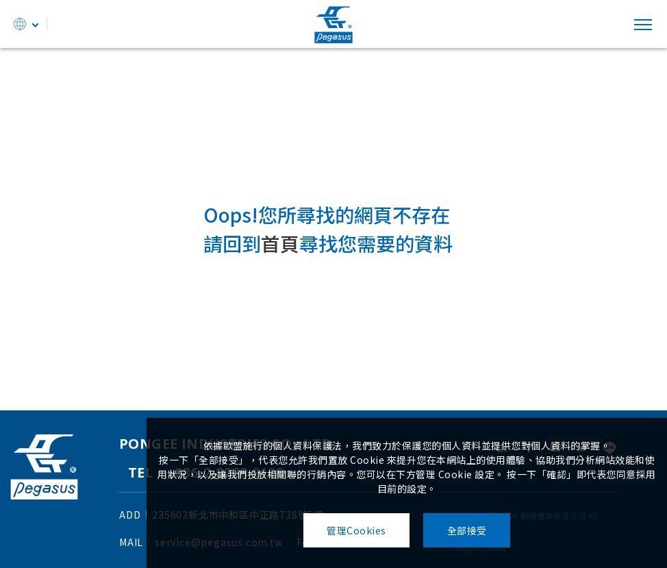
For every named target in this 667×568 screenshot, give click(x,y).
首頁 (280, 244)
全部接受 (467, 530)
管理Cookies (356, 530)
